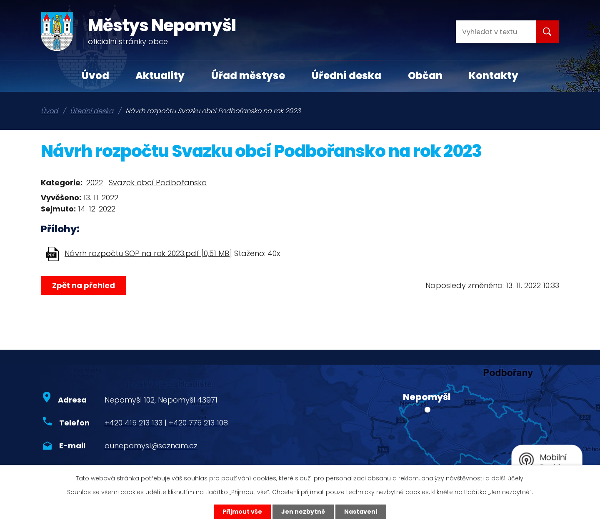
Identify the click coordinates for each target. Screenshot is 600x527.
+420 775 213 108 (198, 423)
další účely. (508, 478)
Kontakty (493, 75)
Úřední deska (346, 75)
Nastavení (361, 511)
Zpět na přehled (83, 285)
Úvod (95, 75)
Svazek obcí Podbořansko (158, 182)
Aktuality (160, 75)
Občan (425, 75)
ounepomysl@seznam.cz (151, 445)
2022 (94, 182)
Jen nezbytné (303, 511)
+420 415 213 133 (133, 423)
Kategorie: (61, 182)
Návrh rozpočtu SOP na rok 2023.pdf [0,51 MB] (148, 253)
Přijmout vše (242, 511)
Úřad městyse (248, 75)
